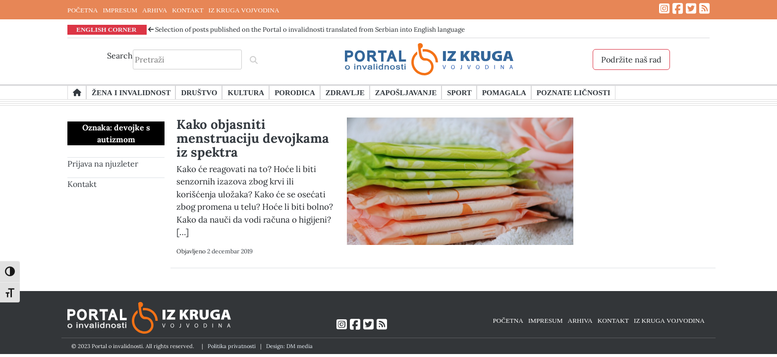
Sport (459, 92)
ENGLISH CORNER (106, 29)
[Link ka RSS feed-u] (704, 8)
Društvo (199, 92)
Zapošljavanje (406, 92)
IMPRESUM (120, 9)
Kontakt (82, 184)
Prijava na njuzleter (102, 164)
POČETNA (82, 9)
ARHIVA (154, 9)
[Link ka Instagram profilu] (664, 8)
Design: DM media (289, 346)
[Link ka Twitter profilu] (691, 8)
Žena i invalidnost (131, 92)
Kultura (245, 92)
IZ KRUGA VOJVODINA (244, 9)
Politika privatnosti (232, 346)
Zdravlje (345, 92)
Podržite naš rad (631, 59)
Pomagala (504, 92)
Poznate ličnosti (573, 92)
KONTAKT (187, 9)
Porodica (295, 92)
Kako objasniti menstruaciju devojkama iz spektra (252, 138)
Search (120, 55)
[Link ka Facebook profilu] (677, 8)
